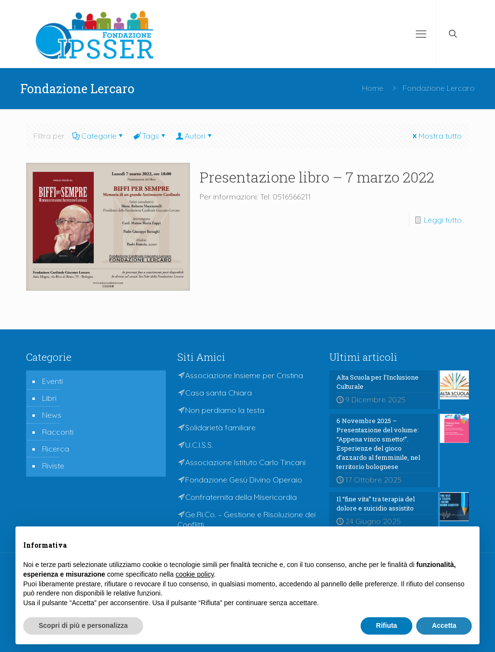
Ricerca (55, 449)
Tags (150, 136)
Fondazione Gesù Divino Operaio (243, 479)
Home (372, 88)
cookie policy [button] (194, 574)
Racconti (57, 432)
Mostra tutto (436, 136)
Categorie (98, 136)
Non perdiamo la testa (224, 410)
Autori (194, 136)
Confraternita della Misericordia (241, 497)
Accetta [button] (444, 625)
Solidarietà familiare (220, 427)
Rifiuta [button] (386, 625)
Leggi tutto (443, 220)
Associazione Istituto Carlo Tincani (245, 462)
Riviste (53, 465)
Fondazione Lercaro (439, 88)
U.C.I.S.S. (199, 445)
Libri (49, 398)
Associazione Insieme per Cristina (244, 375)
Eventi (52, 381)
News (51, 415)
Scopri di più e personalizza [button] (83, 625)
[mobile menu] (421, 34)
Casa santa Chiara (218, 392)
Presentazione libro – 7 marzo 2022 (317, 177)
